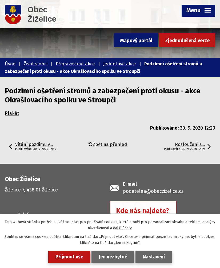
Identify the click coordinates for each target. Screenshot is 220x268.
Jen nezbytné (113, 257)
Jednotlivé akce (119, 64)
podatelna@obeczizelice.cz (153, 191)
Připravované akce (75, 64)
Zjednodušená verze (187, 40)
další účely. (122, 228)
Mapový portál (136, 40)
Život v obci (35, 64)
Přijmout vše (69, 257)
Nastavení (154, 257)
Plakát (12, 113)
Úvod (10, 64)
